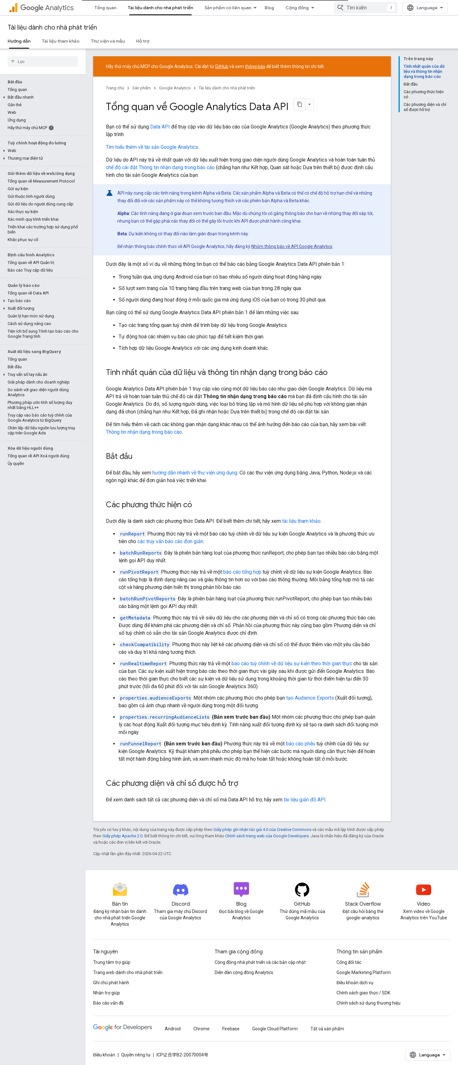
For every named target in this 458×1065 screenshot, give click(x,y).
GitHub (221, 66)
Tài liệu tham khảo (61, 41)
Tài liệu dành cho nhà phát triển (52, 27)
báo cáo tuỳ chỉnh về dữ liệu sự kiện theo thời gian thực (292, 663)
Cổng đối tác (349, 962)
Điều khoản (104, 1054)
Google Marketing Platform (364, 972)
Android (173, 1028)
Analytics (46, 7)
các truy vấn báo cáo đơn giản (170, 541)
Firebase (230, 1028)
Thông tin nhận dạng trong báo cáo (144, 432)
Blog (269, 7)
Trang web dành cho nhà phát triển (128, 972)
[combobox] (366, 7)
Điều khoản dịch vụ (355, 982)
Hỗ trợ (142, 41)
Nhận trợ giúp (106, 992)
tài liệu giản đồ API (305, 800)
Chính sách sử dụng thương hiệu (368, 1003)
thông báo (255, 66)
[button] (41, 97)
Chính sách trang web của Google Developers (267, 835)
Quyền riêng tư (135, 1054)
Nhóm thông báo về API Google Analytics (291, 246)
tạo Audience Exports (310, 698)
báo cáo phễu (300, 744)
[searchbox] (43, 61)
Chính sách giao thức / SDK (363, 992)
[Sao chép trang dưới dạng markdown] (299, 104)
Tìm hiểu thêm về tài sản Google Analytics (152, 147)
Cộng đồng (297, 7)
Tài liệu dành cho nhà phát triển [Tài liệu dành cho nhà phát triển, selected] (160, 7)
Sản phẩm (141, 88)
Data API (160, 127)
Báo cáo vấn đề (108, 1003)
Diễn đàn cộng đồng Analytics (244, 972)
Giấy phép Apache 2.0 (122, 835)
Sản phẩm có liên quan (228, 7)
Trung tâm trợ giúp (111, 962)
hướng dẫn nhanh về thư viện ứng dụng (194, 473)
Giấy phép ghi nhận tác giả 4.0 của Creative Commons (262, 829)
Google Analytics (175, 88)
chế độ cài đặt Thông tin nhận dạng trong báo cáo (160, 167)
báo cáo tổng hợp (242, 572)
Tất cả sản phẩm (327, 1028)
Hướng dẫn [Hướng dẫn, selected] (19, 41)
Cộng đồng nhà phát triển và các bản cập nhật (260, 962)
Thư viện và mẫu (108, 41)
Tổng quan (105, 7)
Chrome (201, 1028)
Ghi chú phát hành (111, 982)
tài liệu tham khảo (301, 521)
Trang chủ (115, 88)
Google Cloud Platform (275, 1028)
